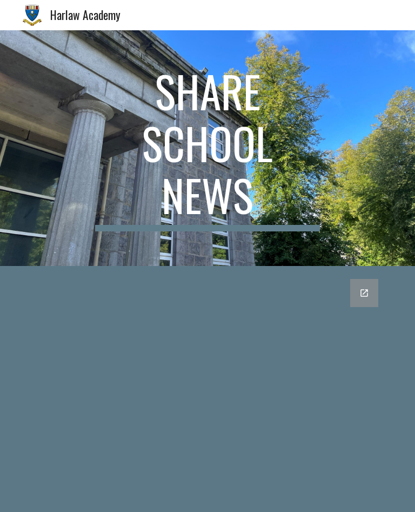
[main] (207, 148)
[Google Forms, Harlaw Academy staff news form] (207, 389)
